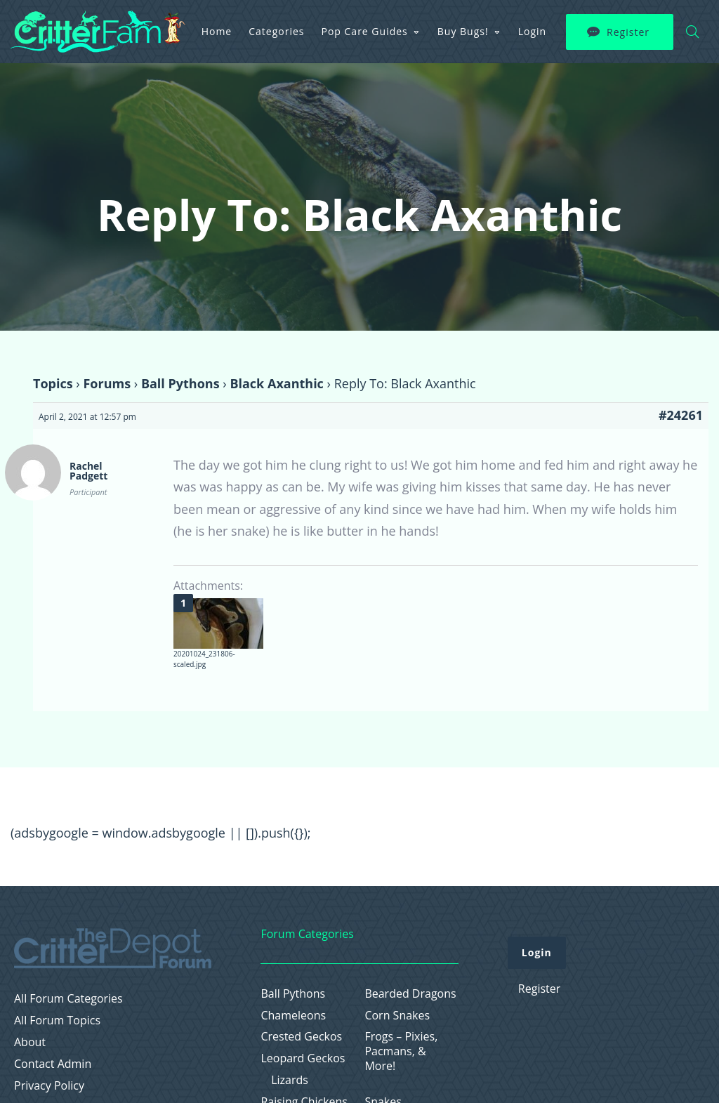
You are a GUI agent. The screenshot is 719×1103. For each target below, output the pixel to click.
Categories (276, 31)
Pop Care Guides (365, 31)
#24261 (681, 415)
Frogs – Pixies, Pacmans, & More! (400, 1051)
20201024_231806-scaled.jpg (204, 659)
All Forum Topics (57, 1020)
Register (628, 32)
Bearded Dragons (410, 993)
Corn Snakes (397, 1015)
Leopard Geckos (302, 1058)
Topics (53, 383)
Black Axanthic (276, 383)
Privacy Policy (49, 1085)
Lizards (289, 1080)
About (30, 1042)
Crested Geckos (301, 1036)
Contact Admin (52, 1064)
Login (532, 31)
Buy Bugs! (463, 31)
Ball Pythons (180, 383)
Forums (107, 383)
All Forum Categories (68, 998)
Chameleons (293, 1015)
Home (217, 31)
